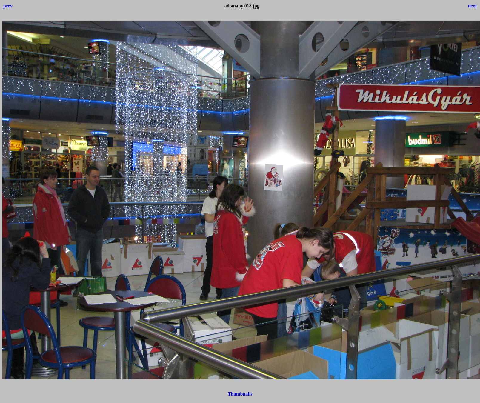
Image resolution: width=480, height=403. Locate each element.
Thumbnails (240, 393)
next (472, 5)
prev (8, 5)
